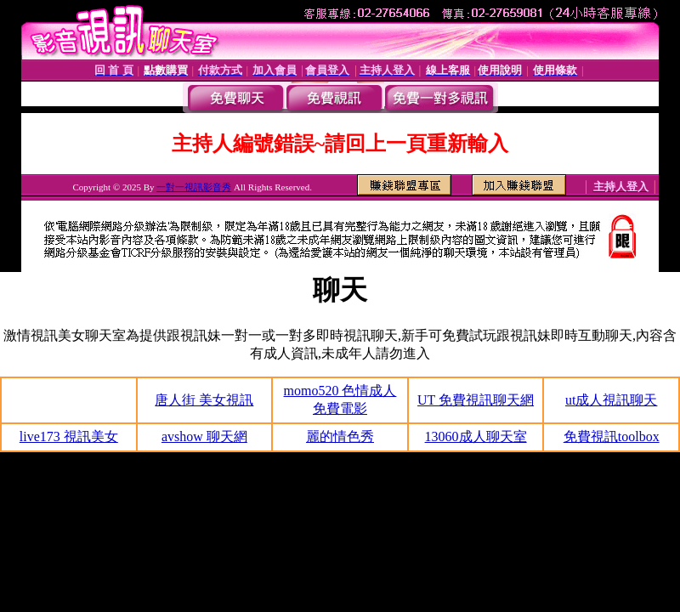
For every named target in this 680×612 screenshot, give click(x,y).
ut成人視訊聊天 (611, 400)
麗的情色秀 (340, 436)
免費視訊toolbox (612, 436)
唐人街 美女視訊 (204, 400)
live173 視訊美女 (69, 436)
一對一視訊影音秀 (193, 187)
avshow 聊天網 (204, 436)
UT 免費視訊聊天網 (475, 400)
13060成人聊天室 (476, 436)
